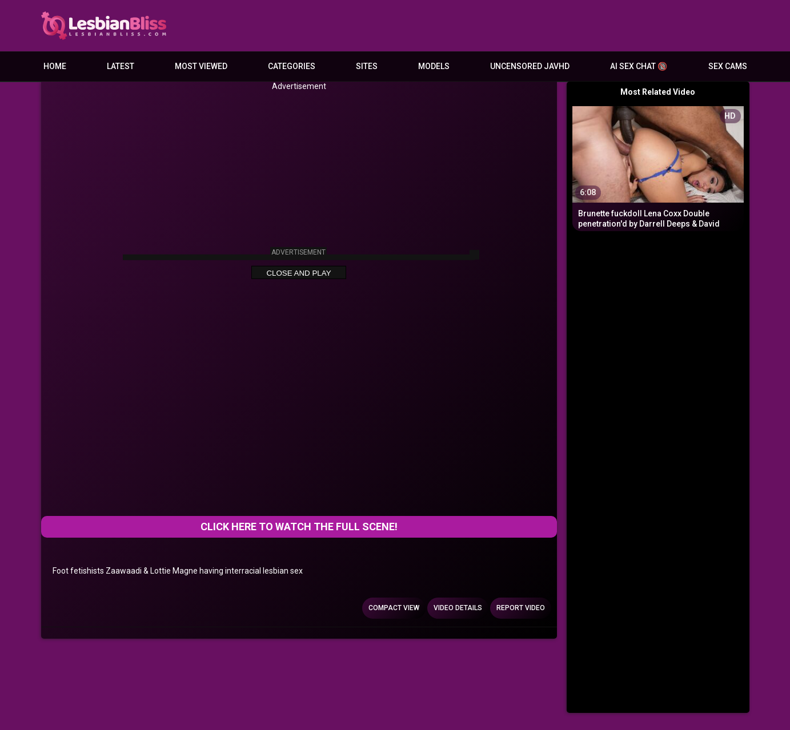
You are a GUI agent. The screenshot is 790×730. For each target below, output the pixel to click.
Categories (291, 66)
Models (434, 66)
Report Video (520, 608)
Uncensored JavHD (530, 66)
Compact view (393, 608)
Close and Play (298, 273)
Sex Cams (727, 66)
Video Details (458, 608)
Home (54, 66)
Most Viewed (201, 66)
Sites (367, 66)
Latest (120, 66)
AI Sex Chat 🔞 (638, 66)
